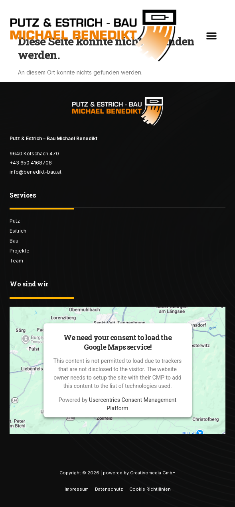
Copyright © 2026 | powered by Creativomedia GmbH (117, 473)
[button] (211, 35)
